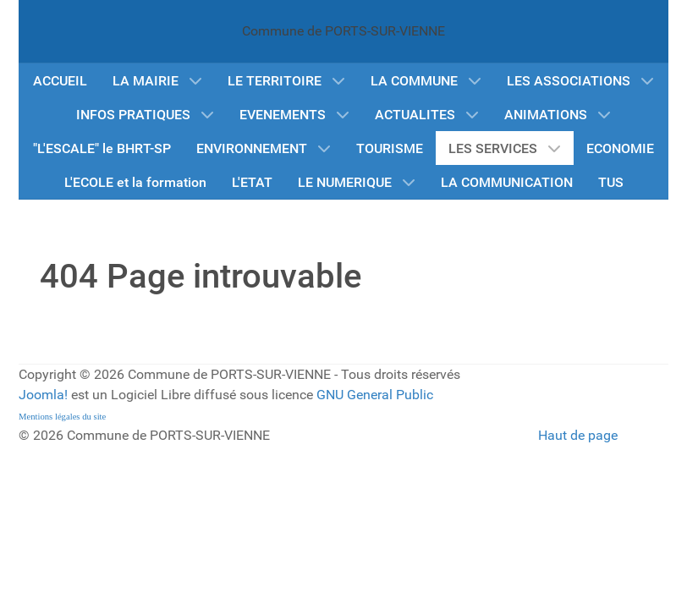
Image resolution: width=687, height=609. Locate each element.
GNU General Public (374, 395)
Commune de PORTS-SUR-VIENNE (343, 31)
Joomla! (43, 395)
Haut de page (578, 435)
